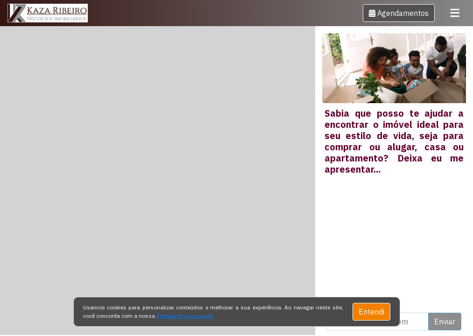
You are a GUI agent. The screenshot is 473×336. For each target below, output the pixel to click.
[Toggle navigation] (455, 13)
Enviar (444, 321)
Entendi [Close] (371, 311)
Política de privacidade (184, 315)
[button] (399, 13)
